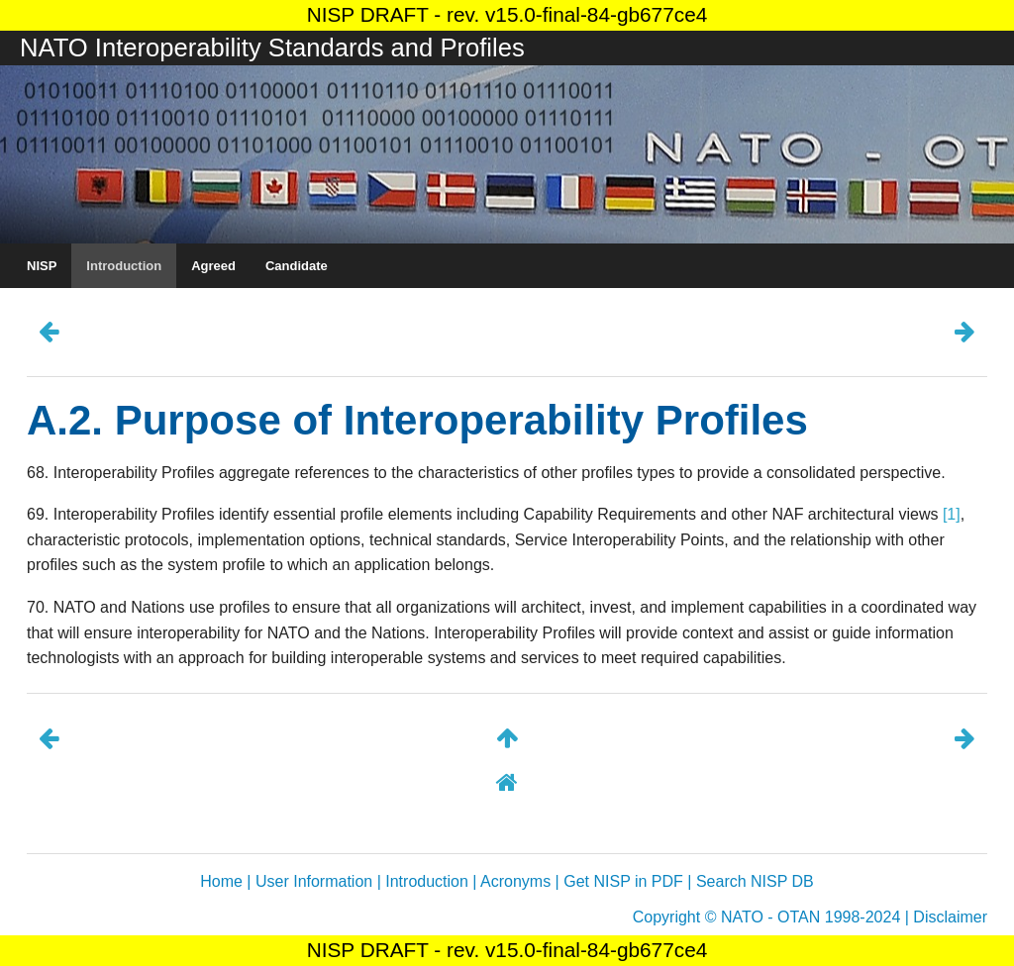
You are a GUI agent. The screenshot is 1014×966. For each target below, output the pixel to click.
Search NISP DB (755, 881)
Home (221, 881)
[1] (952, 514)
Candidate (296, 265)
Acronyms (515, 881)
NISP (41, 265)
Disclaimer (950, 917)
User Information (313, 881)
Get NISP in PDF (623, 881)
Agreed (213, 265)
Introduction (123, 265)
